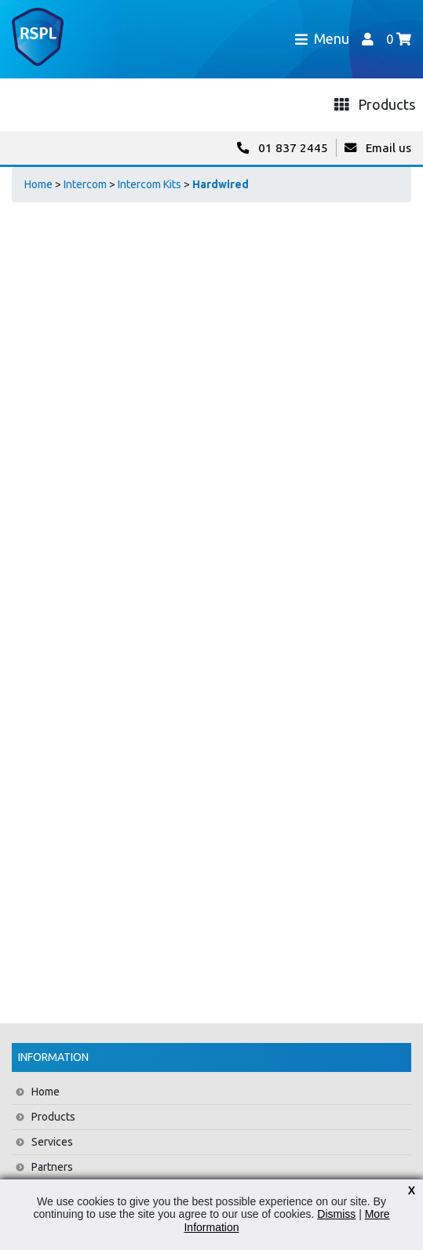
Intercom (85, 184)
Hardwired (220, 184)
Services (52, 1142)
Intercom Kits (149, 184)
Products (53, 1116)
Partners (52, 1167)
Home (38, 184)
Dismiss (336, 1214)
